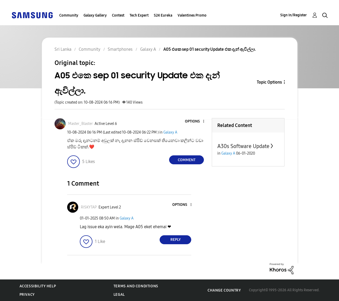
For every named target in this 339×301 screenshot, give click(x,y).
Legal (119, 294)
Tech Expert (139, 15)
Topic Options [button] (269, 82)
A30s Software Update (243, 146)
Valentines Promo (192, 15)
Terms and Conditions (136, 286)
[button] (195, 121)
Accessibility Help (37, 286)
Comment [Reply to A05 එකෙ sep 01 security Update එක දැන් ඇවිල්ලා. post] (186, 160)
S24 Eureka (163, 15)
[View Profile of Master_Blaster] (80, 123)
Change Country (224, 290)
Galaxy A (170, 132)
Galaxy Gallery (95, 15)
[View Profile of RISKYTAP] (89, 207)
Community (68, 15)
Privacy (27, 294)
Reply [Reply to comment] (175, 239)
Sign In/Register (293, 15)
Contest (118, 15)
